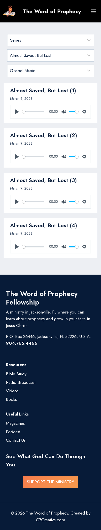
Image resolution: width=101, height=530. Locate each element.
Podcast (13, 432)
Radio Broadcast (20, 382)
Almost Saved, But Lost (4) (43, 225)
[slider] (33, 111)
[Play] (17, 112)
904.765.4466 (21, 343)
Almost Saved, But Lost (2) (43, 135)
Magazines (15, 423)
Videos (12, 391)
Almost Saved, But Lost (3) (43, 180)
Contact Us (16, 440)
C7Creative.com (50, 520)
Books (11, 399)
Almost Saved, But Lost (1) (43, 90)
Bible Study (16, 374)
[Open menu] (93, 11)
